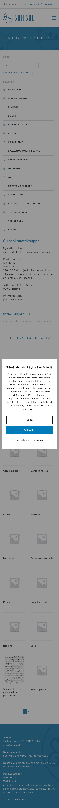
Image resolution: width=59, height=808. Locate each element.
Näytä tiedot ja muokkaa (29, 440)
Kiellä (30, 420)
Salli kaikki (29, 430)
